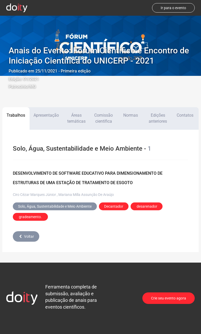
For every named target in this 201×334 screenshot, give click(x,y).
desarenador (146, 206)
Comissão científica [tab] (103, 118)
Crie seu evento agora (168, 298)
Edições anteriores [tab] (158, 118)
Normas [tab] (130, 115)
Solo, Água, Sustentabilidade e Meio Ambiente (55, 206)
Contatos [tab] (185, 115)
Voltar (26, 236)
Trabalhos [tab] (16, 115)
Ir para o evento (173, 8)
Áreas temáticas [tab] (76, 118)
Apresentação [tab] (46, 115)
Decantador (113, 206)
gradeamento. (30, 217)
